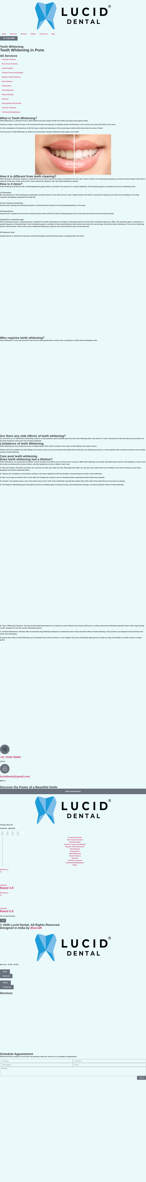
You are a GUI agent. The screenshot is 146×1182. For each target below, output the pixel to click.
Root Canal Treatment (10, 64)
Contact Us (44, 34)
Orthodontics (6, 86)
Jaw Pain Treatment (9, 108)
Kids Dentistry (7, 81)
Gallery (33, 34)
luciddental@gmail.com (15, 776)
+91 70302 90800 (10, 757)
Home (4, 34)
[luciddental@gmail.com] (5, 768)
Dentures (5, 99)
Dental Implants (7, 68)
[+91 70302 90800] (5, 749)
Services (24, 34)
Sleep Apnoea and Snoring (11, 103)
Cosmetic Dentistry (9, 59)
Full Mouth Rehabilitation (11, 112)
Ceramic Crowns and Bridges (12, 72)
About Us (13, 34)
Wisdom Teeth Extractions (11, 77)
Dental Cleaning (7, 94)
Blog (53, 34)
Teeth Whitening (8, 90)
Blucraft (36, 928)
